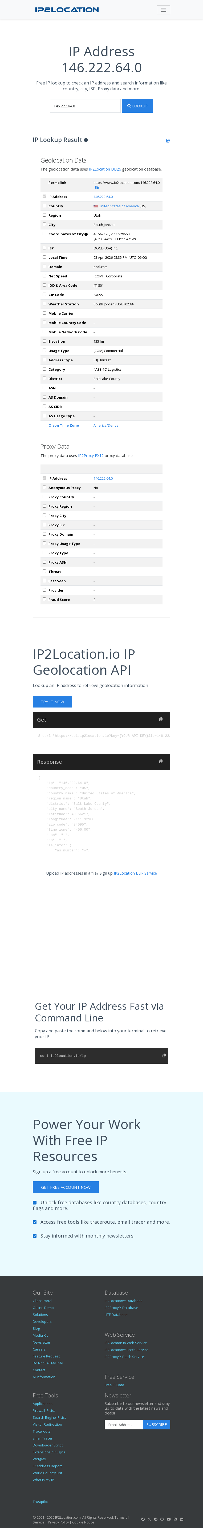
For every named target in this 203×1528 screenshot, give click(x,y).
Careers (39, 1349)
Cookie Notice (83, 1522)
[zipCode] (44, 294)
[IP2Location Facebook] (143, 1519)
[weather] (44, 303)
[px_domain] (44, 534)
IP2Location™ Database (124, 1300)
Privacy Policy (58, 1522)
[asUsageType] (44, 415)
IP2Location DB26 (105, 169)
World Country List (47, 1472)
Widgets (39, 1459)
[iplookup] (85, 106)
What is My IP (43, 1479)
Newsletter (41, 1342)
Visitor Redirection (47, 1424)
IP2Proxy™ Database (121, 1307)
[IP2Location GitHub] (162, 1519)
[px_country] (44, 496)
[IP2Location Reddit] (156, 1519)
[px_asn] (44, 562)
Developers (42, 1321)
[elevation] (44, 341)
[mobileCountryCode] (44, 322)
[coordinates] (44, 233)
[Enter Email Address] (124, 1424)
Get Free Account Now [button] (66, 1187)
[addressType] (44, 359)
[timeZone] (44, 257)
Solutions (40, 1314)
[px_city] (44, 515)
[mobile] (44, 313)
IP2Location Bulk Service (135, 873)
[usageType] (44, 350)
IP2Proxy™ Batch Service (124, 1356)
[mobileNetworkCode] (44, 331)
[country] (44, 205)
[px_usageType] (44, 543)
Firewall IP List (44, 1410)
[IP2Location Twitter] (149, 1519)
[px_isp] (44, 524)
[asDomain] (44, 397)
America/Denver (107, 425)
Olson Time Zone (63, 425)
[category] (44, 369)
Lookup (137, 105)
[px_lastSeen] (44, 580)
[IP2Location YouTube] (169, 1519)
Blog (36, 1328)
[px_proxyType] (44, 552)
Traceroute (42, 1431)
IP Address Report (47, 1466)
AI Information (44, 1377)
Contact (39, 1370)
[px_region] (44, 506)
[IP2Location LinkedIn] (182, 1519)
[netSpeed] (44, 275)
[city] (44, 224)
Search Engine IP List (49, 1417)
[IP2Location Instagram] (175, 1519)
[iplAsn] (44, 387)
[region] (44, 215)
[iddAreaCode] (44, 285)
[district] (44, 378)
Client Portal (42, 1300)
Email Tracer (42, 1438)
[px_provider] (44, 590)
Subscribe (157, 1424)
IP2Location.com (68, 1517)
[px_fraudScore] (44, 599)
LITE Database (116, 1314)
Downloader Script (48, 1445)
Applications (42, 1403)
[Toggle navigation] (163, 9)
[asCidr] (44, 406)
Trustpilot (40, 1501)
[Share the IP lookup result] (168, 140)
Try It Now (52, 701)
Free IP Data (114, 1385)
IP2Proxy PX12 (91, 455)
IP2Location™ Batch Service (126, 1349)
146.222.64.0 (103, 196)
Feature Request (46, 1356)
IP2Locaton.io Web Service (126, 1342)
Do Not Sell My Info (48, 1363)
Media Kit (40, 1335)
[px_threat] (44, 571)
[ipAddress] (44, 196)
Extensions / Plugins (49, 1452)
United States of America (119, 206)
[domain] (44, 266)
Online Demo (43, 1307)
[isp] (44, 247)
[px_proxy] (44, 487)
